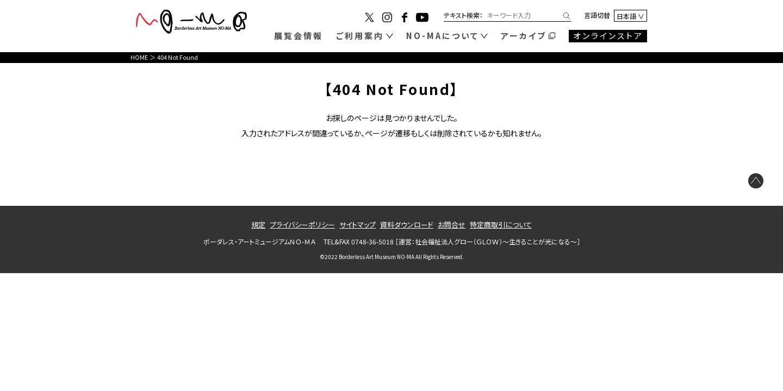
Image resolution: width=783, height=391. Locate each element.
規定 (258, 224)
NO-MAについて (442, 35)
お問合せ (451, 224)
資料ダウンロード (406, 224)
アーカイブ (523, 35)
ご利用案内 (360, 35)
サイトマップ (357, 224)
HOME (139, 57)
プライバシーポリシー (302, 224)
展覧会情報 (298, 35)
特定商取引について (501, 224)
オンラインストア (608, 35)
